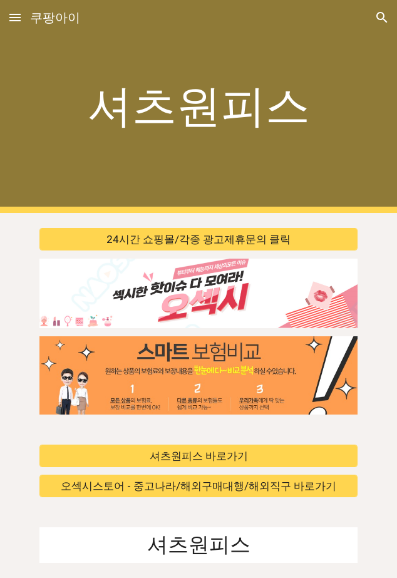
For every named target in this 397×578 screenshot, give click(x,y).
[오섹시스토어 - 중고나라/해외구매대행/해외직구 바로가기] (198, 486)
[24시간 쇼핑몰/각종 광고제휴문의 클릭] (198, 239)
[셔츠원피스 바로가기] (198, 455)
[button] (15, 17)
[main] (198, 106)
